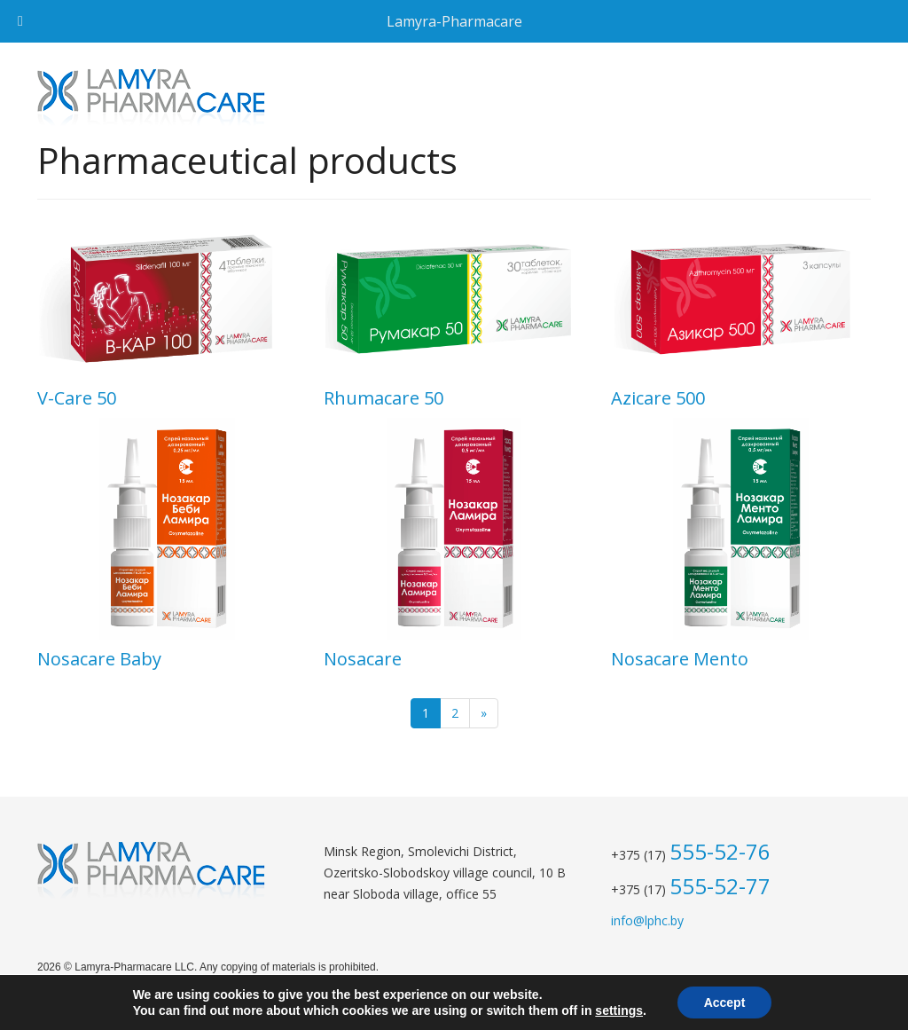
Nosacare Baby (99, 659)
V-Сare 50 (76, 398)
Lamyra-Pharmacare (454, 21)
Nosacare (363, 659)
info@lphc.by (647, 920)
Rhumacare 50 (383, 398)
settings (619, 1010)
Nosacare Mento (679, 659)
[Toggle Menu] (20, 21)
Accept (725, 1002)
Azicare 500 (658, 398)
